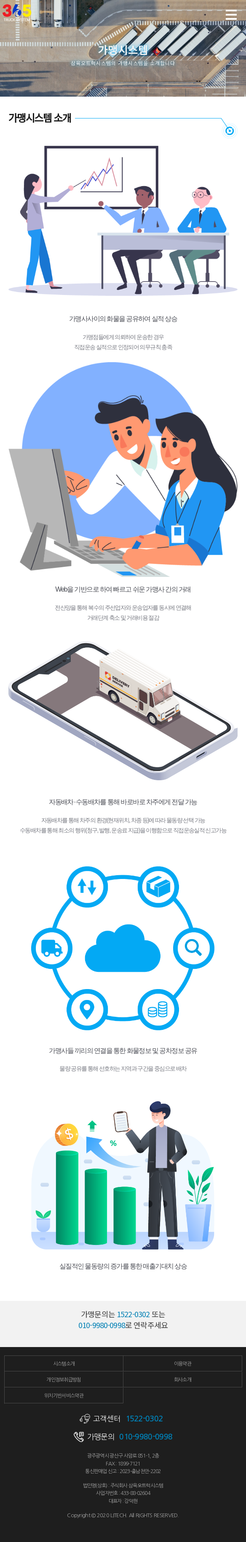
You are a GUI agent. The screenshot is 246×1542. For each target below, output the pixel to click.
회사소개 (182, 1379)
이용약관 (182, 1363)
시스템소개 (64, 1363)
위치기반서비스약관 (63, 1395)
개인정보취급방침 (63, 1379)
